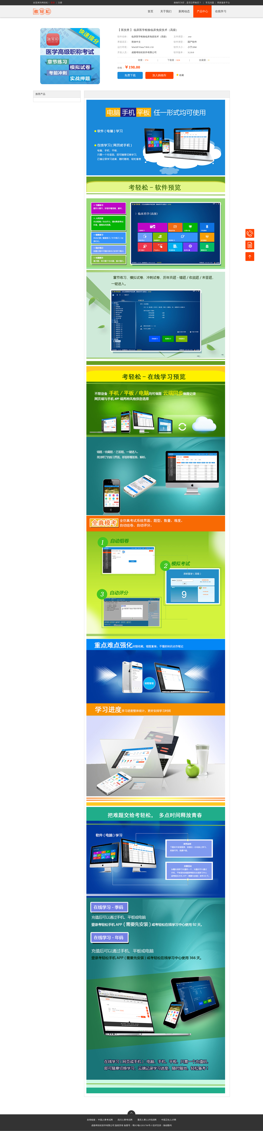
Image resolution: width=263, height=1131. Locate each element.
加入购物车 (159, 75)
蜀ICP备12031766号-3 (142, 1125)
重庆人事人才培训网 (146, 1120)
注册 (60, 2)
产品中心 (202, 11)
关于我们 (166, 11)
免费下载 (130, 75)
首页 (150, 11)
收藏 (180, 75)
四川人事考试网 (125, 1120)
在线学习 (220, 11)
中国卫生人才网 (168, 1120)
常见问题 (210, 2)
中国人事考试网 (105, 1120)
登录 (53, 2)
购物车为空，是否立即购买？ (187, 2)
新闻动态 (184, 11)
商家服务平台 (223, 2)
